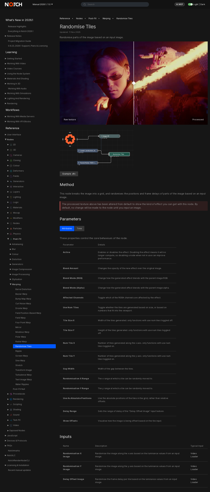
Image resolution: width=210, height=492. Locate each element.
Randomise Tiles (23, 346)
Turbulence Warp (23, 375)
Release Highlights (17, 26)
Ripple (18, 351)
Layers (15, 192)
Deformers (17, 171)
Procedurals (17, 394)
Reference (12, 128)
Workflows (12, 110)
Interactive (16, 186)
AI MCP (179, 4)
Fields (14, 176)
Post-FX (15, 239)
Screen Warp (21, 356)
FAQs (9, 445)
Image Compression (22, 269)
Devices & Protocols (17, 440)
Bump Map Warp (23, 299)
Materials (16, 207)
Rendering (12, 103)
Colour (15, 165)
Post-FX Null (19, 389)
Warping (16, 284)
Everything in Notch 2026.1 (20, 31)
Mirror (18, 327)
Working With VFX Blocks (19, 121)
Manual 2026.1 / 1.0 (43, 4)
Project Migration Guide (19, 41)
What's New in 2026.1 (19, 20)
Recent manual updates (19, 470)
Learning (11, 52)
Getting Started (14, 58)
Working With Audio (17, 88)
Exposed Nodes (17, 430)
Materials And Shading (18, 78)
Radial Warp (21, 341)
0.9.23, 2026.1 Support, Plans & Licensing (28, 46)
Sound (14, 415)
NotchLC (11, 455)
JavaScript (12, 435)
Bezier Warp (21, 294)
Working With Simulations (19, 93)
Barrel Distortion (23, 289)
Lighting (15, 197)
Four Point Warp (23, 322)
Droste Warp (21, 308)
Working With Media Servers (20, 116)
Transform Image (23, 370)
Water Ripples (22, 384)
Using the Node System (18, 73)
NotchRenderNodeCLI (19, 460)
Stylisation (17, 279)
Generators (17, 181)
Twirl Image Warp (23, 379)
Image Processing (21, 274)
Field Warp (20, 318)
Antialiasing (17, 244)
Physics (15, 233)
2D (13, 144)
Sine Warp (20, 360)
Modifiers (16, 218)
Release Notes (14, 36)
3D (13, 150)
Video (14, 425)
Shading (15, 409)
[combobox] (115, 4)
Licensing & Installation (18, 465)
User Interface (14, 134)
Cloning (15, 160)
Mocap (15, 213)
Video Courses (14, 68)
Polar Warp (20, 337)
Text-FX (15, 420)
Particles (16, 228)
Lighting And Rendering (18, 98)
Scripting (16, 404)
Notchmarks (14, 450)
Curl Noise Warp (23, 303)
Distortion (16, 259)
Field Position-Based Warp (28, 313)
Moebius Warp (22, 332)
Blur (14, 249)
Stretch (18, 365)
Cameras (16, 155)
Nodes (10, 139)
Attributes (67, 228)
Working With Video (16, 63)
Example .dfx (69, 174)
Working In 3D (13, 83)
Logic (14, 202)
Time (79, 228)
